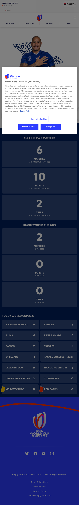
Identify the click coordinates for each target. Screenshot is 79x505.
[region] (39, 100)
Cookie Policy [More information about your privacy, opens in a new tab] (25, 111)
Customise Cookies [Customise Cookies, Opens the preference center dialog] (39, 119)
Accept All (50, 127)
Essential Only (28, 127)
